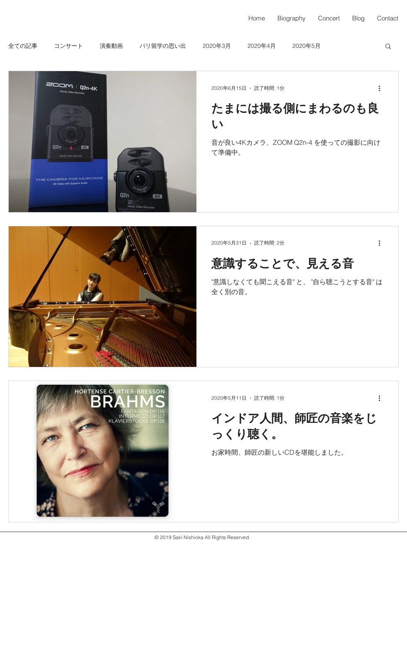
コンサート (68, 46)
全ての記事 (22, 46)
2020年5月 (306, 46)
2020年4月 (262, 46)
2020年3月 (217, 46)
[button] (388, 46)
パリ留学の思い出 (163, 46)
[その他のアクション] (382, 88)
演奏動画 (111, 46)
